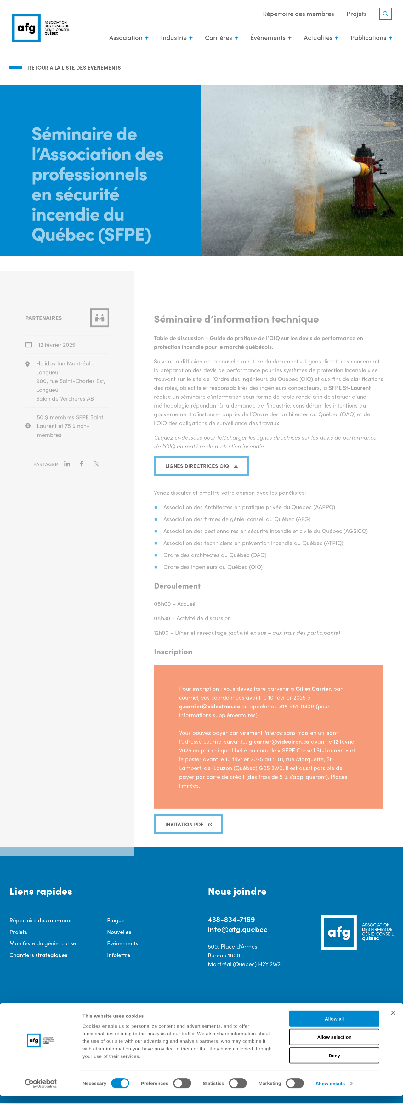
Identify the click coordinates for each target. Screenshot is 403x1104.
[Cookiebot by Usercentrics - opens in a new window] (40, 1091)
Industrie (172, 37)
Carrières (216, 37)
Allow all (334, 1026)
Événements (266, 37)
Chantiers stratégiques (38, 955)
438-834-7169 (232, 919)
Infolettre (118, 955)
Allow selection (334, 1045)
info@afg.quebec (239, 929)
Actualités (316, 37)
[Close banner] (393, 1021)
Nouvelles (119, 932)
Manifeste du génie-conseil (44, 944)
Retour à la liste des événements (76, 67)
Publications (367, 37)
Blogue (116, 920)
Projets (355, 13)
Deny (334, 1064)
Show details (330, 1091)
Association (124, 37)
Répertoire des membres (296, 13)
